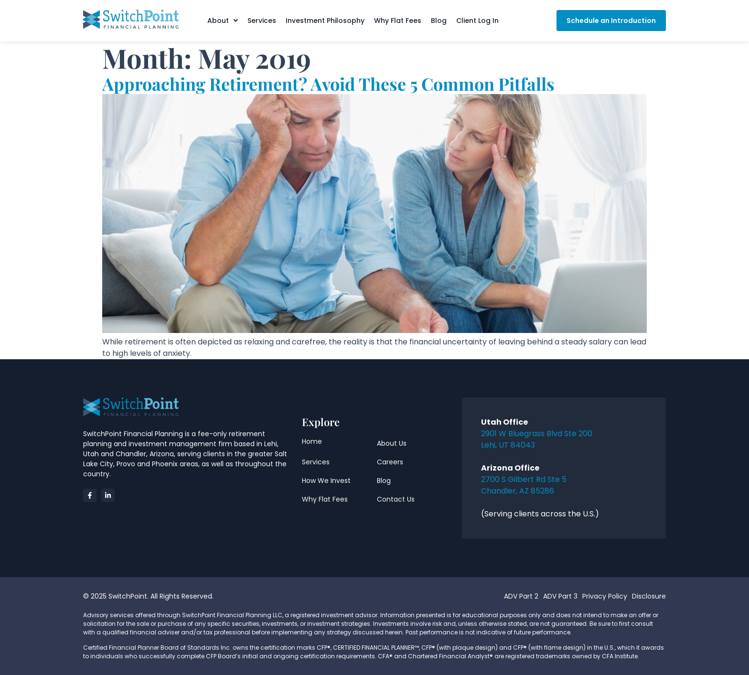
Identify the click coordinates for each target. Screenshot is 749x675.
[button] (223, 20)
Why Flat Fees (397, 20)
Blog (439, 20)
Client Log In (477, 20)
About (222, 20)
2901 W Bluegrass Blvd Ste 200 (536, 433)
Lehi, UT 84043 (508, 444)
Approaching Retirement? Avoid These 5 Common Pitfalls (328, 83)
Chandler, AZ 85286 (517, 490)
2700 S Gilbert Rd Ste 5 (524, 479)
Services (261, 20)
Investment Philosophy (325, 20)
